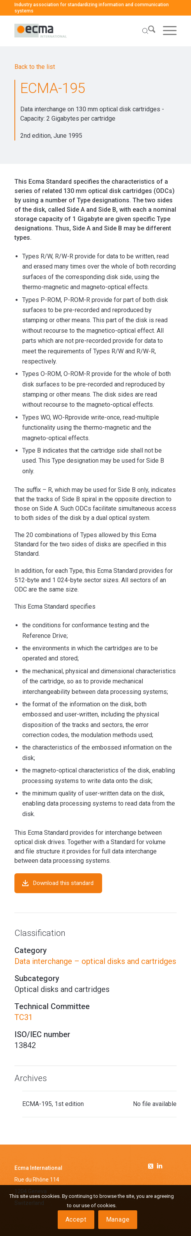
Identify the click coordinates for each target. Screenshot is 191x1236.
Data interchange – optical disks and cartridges (95, 961)
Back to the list (34, 66)
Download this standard (63, 883)
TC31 (23, 1017)
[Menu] (166, 30)
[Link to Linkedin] (160, 1167)
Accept (76, 1219)
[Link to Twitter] (152, 1165)
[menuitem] (145, 30)
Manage (118, 1219)
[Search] (145, 30)
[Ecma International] (79, 30)
